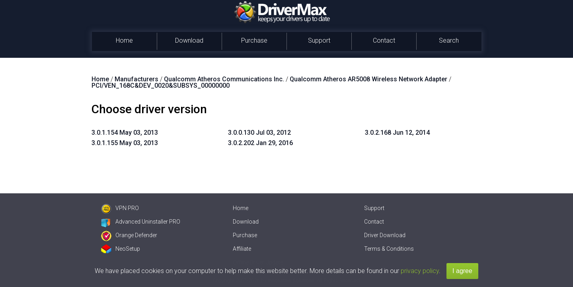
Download (189, 40)
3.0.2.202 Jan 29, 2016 (260, 143)
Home (124, 40)
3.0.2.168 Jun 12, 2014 (397, 132)
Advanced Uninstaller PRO (140, 221)
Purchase (254, 40)
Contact (384, 40)
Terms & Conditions (389, 249)
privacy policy (420, 271)
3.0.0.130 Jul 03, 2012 (259, 132)
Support (319, 40)
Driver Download (384, 235)
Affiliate (242, 249)
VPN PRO (120, 208)
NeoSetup (120, 249)
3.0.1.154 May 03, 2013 (125, 132)
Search (449, 40)
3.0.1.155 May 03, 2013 (125, 143)
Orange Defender (129, 235)
